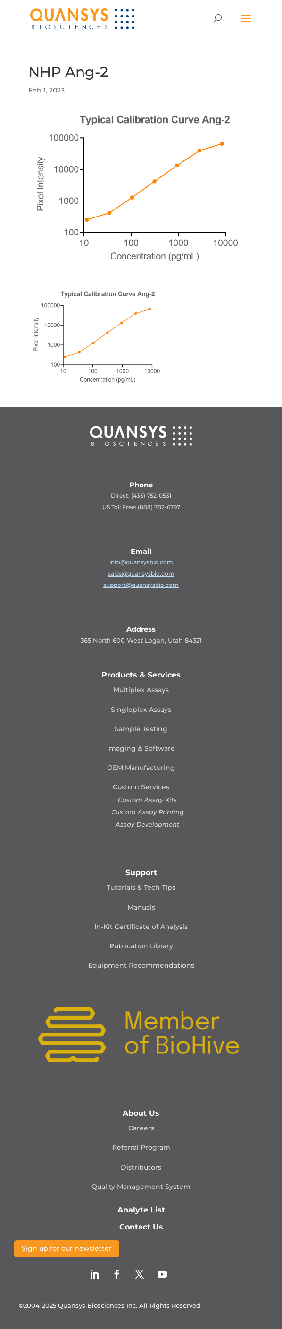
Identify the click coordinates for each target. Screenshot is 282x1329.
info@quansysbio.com (141, 562)
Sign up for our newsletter (67, 1248)
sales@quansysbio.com (141, 573)
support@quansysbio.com (141, 584)
